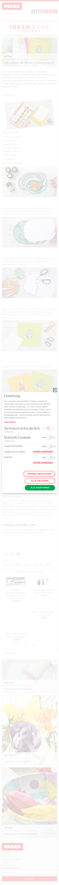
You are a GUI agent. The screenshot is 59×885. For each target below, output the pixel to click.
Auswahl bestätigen (39, 474)
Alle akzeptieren (40, 488)
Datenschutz (10, 422)
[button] (44, 451)
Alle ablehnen (40, 481)
